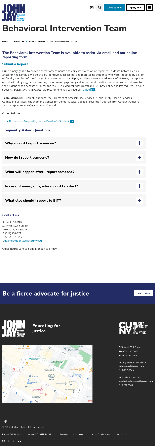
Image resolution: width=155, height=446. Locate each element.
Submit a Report (15, 70)
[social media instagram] (3, 441)
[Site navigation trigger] (149, 7)
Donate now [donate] (115, 7)
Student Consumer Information (72, 434)
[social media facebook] (9, 441)
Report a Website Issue (11, 434)
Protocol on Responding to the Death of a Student (41, 127)
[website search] (99, 7)
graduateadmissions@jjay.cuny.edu (136, 381)
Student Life (18, 47)
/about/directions (47, 374)
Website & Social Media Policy (40, 434)
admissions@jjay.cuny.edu (131, 366)
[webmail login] (92, 7)
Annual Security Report (101, 434)
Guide (89, 95)
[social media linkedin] (14, 441)
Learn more (143, 293)
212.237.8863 (126, 385)
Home (5, 47)
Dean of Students (37, 47)
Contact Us (121, 434)
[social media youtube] (19, 441)
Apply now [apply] (136, 7)
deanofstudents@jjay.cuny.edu (23, 246)
